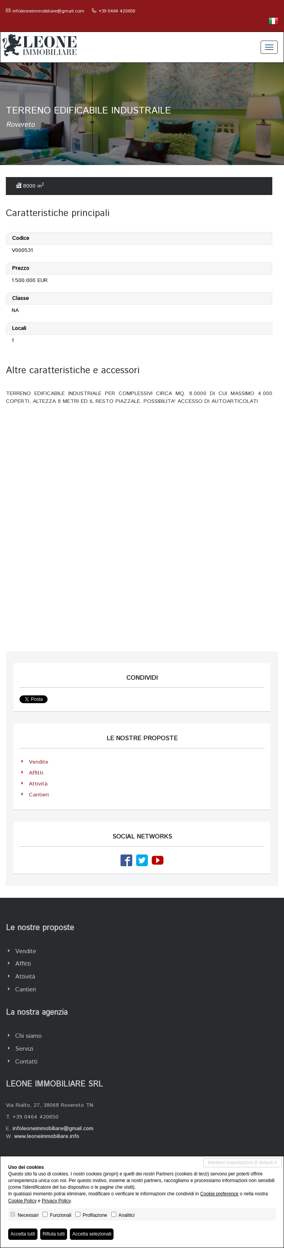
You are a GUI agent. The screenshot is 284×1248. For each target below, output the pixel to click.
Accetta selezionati (91, 1234)
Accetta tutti (23, 1234)
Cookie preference (219, 1194)
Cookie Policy (22, 1201)
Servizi (24, 1048)
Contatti (26, 1061)
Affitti (36, 773)
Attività (38, 784)
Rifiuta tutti (54, 1234)
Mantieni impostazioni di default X (242, 1162)
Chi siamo (28, 1036)
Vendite (38, 762)
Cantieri (39, 795)
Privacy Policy (56, 1201)
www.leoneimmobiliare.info (46, 1136)
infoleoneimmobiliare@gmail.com (48, 11)
